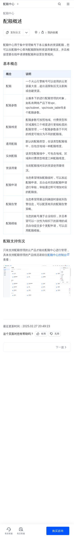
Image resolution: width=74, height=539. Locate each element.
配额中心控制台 (58, 254)
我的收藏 (53, 32)
